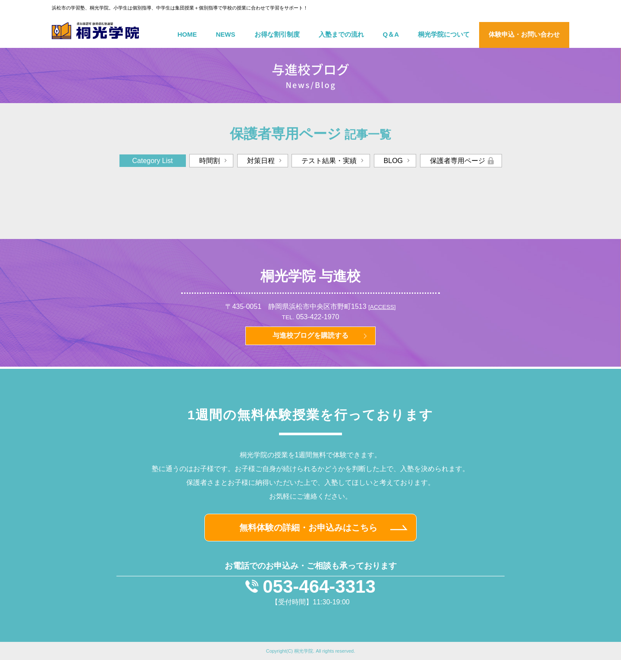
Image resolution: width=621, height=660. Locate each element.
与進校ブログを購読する (310, 335)
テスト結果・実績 (329, 160)
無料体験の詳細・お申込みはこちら (308, 527)
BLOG (393, 160)
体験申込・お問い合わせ (524, 34)
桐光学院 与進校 (310, 276)
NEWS (225, 34)
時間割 (209, 160)
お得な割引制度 (277, 34)
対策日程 (261, 160)
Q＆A (391, 34)
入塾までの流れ (341, 34)
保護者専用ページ (457, 160)
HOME (187, 34)
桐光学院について (444, 34)
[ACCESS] (381, 307)
